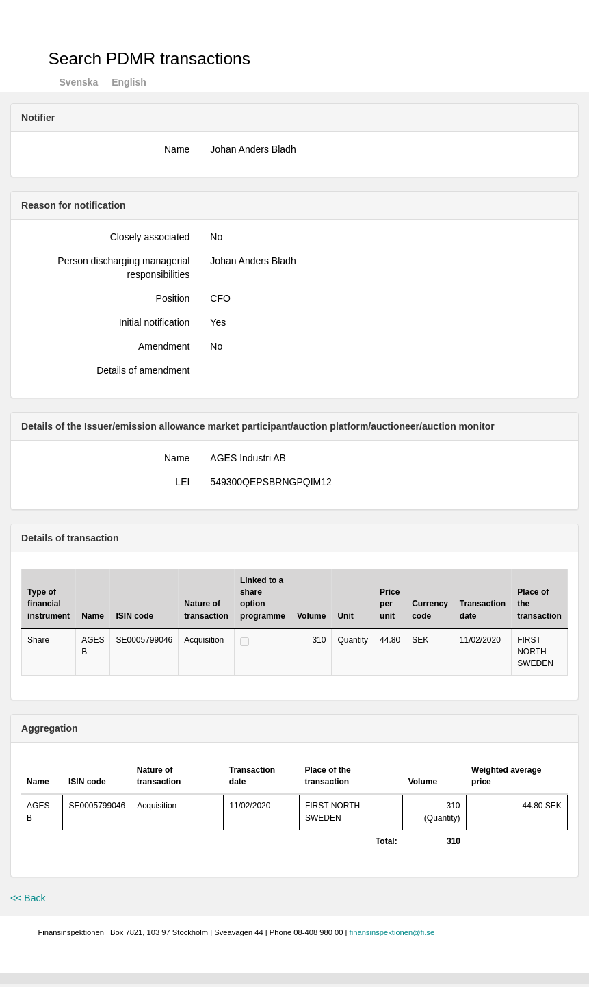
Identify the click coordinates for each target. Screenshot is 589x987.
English (129, 82)
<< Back (27, 898)
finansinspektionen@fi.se (392, 932)
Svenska (79, 82)
